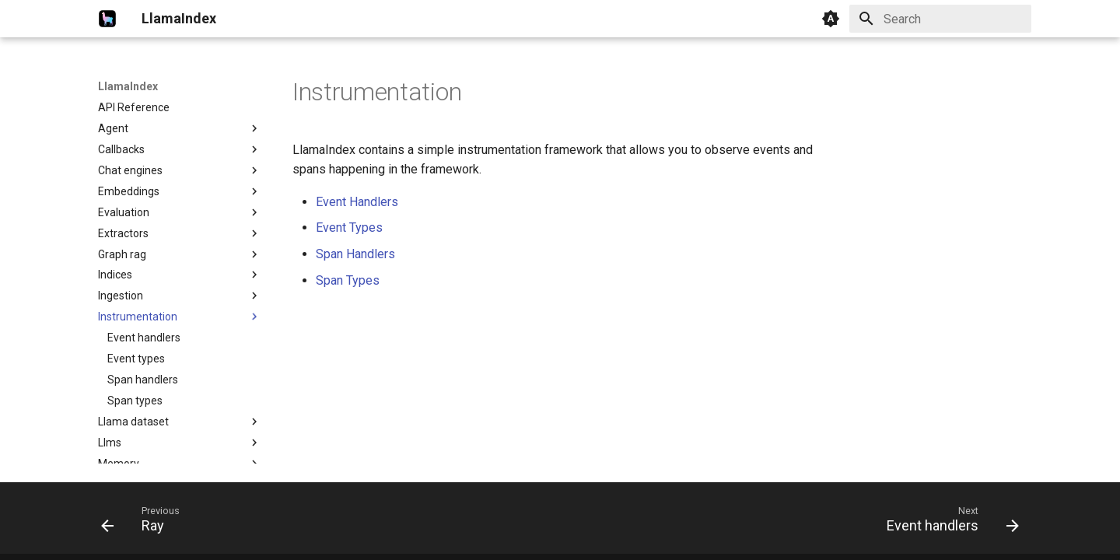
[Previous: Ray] (145, 522)
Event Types (349, 227)
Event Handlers (357, 201)
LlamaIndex (128, 86)
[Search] (940, 19)
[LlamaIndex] (107, 18)
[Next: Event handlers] (947, 522)
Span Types (348, 280)
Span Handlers (355, 254)
